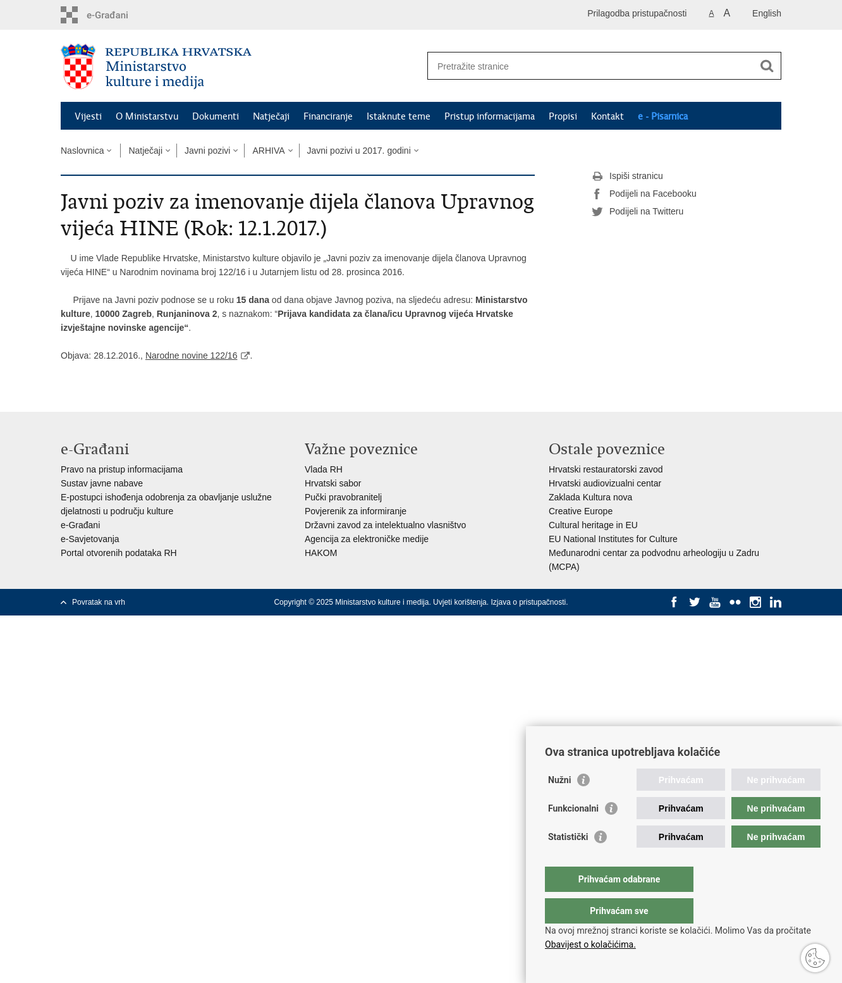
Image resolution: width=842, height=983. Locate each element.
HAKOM (321, 553)
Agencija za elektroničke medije (367, 539)
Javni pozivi (207, 150)
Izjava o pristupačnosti (528, 602)
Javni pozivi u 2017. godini (359, 150)
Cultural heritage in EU (593, 525)
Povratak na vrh (98, 602)
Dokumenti (215, 116)
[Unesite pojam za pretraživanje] (590, 66)
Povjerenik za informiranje (355, 511)
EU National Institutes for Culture (613, 539)
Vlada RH (324, 469)
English (766, 13)
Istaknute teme (398, 116)
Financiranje (328, 116)
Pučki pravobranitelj (343, 497)
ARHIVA (268, 150)
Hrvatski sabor (333, 483)
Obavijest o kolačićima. (590, 944)
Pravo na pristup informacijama (122, 469)
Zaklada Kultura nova (590, 497)
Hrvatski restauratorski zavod (606, 469)
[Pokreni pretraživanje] (767, 66)
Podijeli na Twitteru (637, 212)
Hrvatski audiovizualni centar (605, 483)
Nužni (559, 805)
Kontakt (607, 116)
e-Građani (80, 525)
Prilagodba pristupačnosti (636, 13)
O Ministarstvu (147, 116)
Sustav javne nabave (102, 483)
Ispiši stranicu (627, 176)
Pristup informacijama (489, 116)
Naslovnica (82, 150)
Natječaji (271, 116)
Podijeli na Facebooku (644, 194)
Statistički (568, 862)
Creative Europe (581, 511)
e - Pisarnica (663, 116)
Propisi (563, 116)
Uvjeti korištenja (460, 602)
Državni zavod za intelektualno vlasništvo (385, 525)
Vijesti (88, 116)
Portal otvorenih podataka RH (119, 553)
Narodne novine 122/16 (191, 355)
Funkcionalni (573, 834)
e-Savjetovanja (90, 539)
